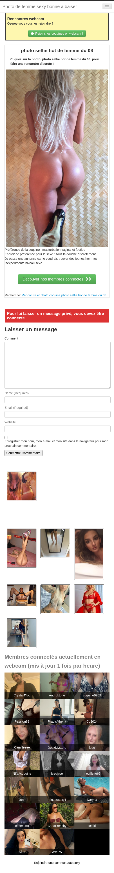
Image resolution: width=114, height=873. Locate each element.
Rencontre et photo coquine (41, 295)
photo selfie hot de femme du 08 (83, 295)
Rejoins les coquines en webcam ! (57, 33)
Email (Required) (16, 407)
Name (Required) (16, 393)
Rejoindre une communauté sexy (57, 863)
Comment (11, 338)
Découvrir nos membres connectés (56, 279)
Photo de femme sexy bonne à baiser (39, 6)
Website (10, 422)
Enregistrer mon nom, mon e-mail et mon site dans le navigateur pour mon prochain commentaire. (56, 443)
